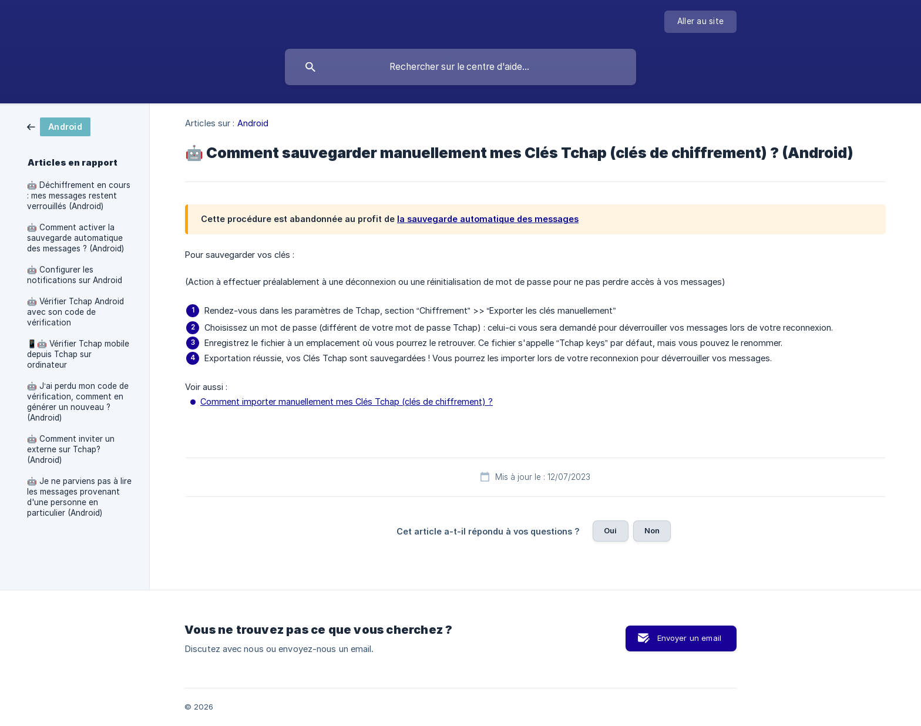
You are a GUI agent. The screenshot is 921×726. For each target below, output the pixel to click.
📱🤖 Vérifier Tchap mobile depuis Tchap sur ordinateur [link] (78, 354)
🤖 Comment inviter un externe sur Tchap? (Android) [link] (71, 449)
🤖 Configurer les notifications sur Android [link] (74, 275)
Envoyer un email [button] (689, 638)
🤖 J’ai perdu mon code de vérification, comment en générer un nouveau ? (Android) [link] (78, 401)
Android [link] (253, 123)
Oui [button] (610, 530)
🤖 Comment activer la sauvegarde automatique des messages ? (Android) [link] (75, 238)
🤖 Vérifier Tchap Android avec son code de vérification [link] (75, 312)
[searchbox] (460, 67)
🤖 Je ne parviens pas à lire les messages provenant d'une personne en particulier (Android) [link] (79, 496)
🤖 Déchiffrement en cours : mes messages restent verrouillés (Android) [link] (78, 195)
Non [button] (652, 530)
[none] (700, 22)
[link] (58, 126)
